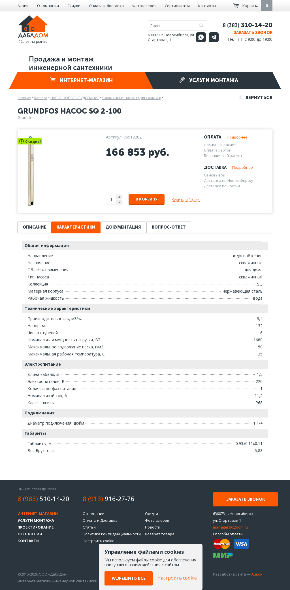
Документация (123, 227)
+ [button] (119, 197)
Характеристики (76, 227)
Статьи (89, 527)
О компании (48, 5)
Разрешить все (129, 578)
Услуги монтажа (208, 80)
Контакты (207, 5)
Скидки (73, 5)
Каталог (40, 97)
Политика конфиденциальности (112, 533)
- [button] (119, 202)
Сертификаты (177, 5)
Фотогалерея (144, 5)
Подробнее (237, 137)
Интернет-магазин (81, 80)
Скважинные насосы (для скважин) (131, 97)
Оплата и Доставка (106, 5)
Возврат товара (159, 533)
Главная (24, 97)
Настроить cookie (98, 540)
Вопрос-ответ (169, 227)
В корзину (146, 199)
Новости (152, 527)
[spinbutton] (111, 200)
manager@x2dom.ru (230, 527)
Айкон (257, 574)
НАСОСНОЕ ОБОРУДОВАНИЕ (74, 97)
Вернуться (255, 97)
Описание (34, 227)
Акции (23, 5)
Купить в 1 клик (186, 199)
